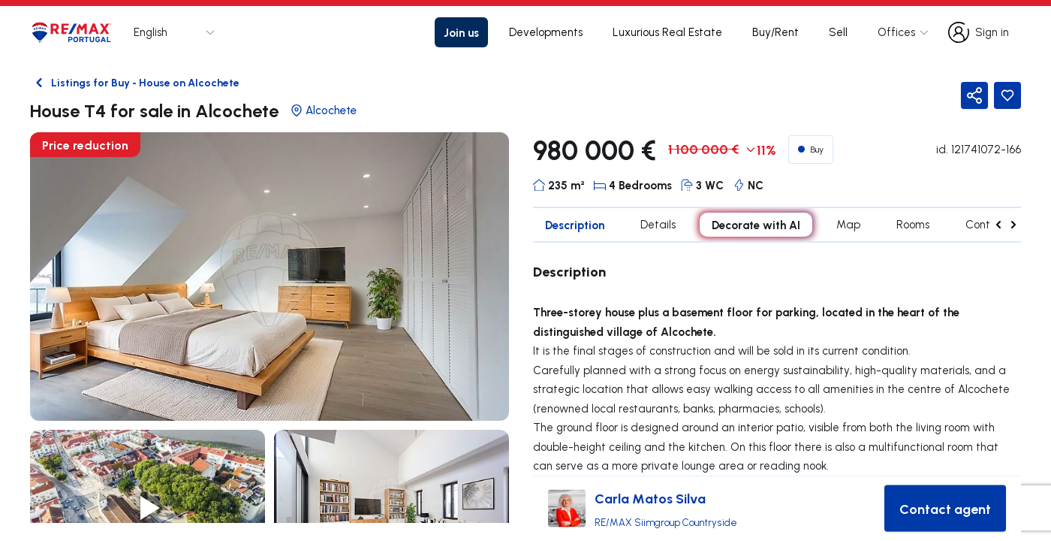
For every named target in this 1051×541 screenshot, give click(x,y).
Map (848, 224)
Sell (838, 32)
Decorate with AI (756, 224)
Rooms (912, 224)
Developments (546, 32)
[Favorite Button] (1007, 95)
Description (574, 224)
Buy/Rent (775, 32)
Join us (461, 32)
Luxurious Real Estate (667, 32)
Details (658, 224)
